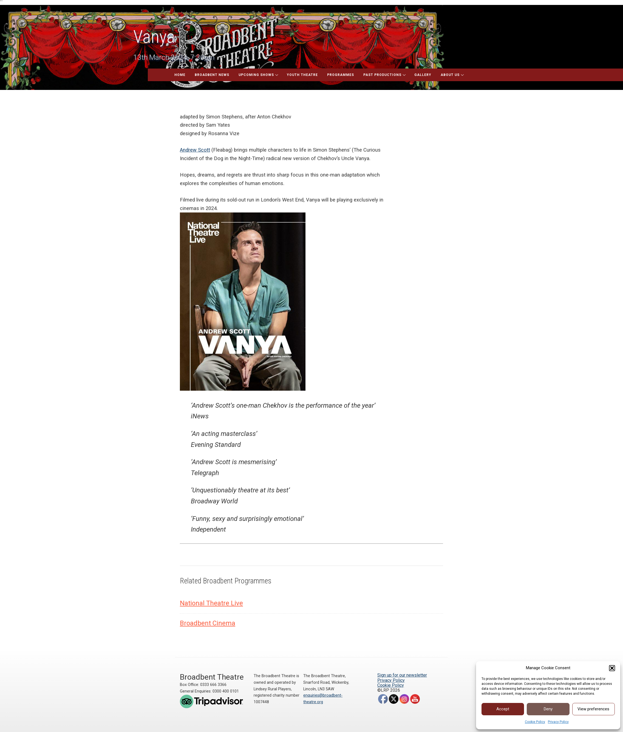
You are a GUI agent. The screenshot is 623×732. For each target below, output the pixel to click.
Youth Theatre (302, 75)
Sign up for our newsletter (402, 675)
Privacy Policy (558, 722)
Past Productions (382, 75)
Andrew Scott (195, 150)
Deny (548, 709)
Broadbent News (212, 75)
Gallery (422, 75)
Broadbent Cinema (207, 623)
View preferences (593, 709)
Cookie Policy (535, 722)
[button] (612, 668)
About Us (450, 75)
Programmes (340, 75)
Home (179, 75)
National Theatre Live (211, 603)
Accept (502, 709)
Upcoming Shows (256, 75)
